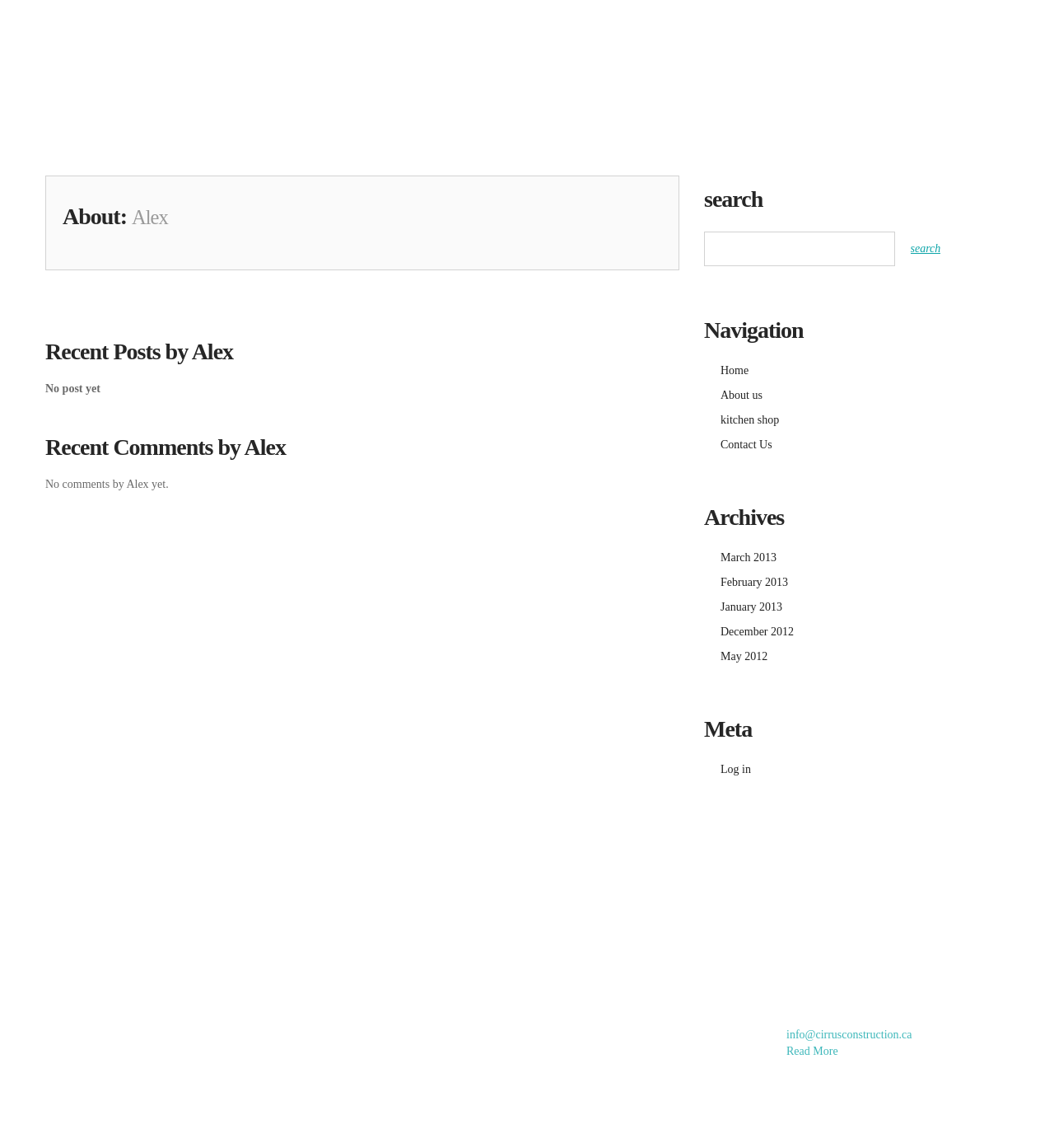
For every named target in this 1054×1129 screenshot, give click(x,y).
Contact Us (976, 32)
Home (553, 32)
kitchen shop (754, 32)
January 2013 (751, 607)
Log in (736, 769)
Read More (812, 1051)
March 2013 (749, 557)
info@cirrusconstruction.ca (849, 1034)
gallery (642, 32)
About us (868, 32)
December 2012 (757, 631)
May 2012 (744, 656)
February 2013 (754, 582)
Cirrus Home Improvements (143, 48)
